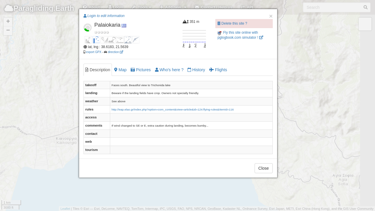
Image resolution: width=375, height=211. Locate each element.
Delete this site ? (232, 23)
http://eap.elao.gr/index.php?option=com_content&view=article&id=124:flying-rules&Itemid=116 (173, 109)
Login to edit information (104, 16)
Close (263, 168)
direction (115, 52)
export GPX (93, 52)
